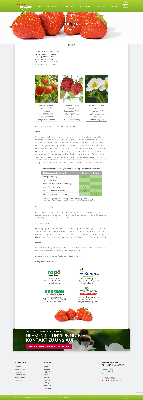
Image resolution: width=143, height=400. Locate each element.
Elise (47, 375)
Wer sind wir (52, 6)
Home (40, 6)
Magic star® (49, 383)
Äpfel (46, 367)
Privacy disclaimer (65, 397)
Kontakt (115, 6)
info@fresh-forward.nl (112, 380)
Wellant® (48, 388)
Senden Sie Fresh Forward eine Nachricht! (49, 347)
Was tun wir (67, 6)
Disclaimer (51, 397)
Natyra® (48, 385)
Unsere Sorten (85, 6)
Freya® (48, 380)
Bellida (47, 369)
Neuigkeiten (102, 6)
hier (73, 126)
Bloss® (47, 372)
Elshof (47, 377)
